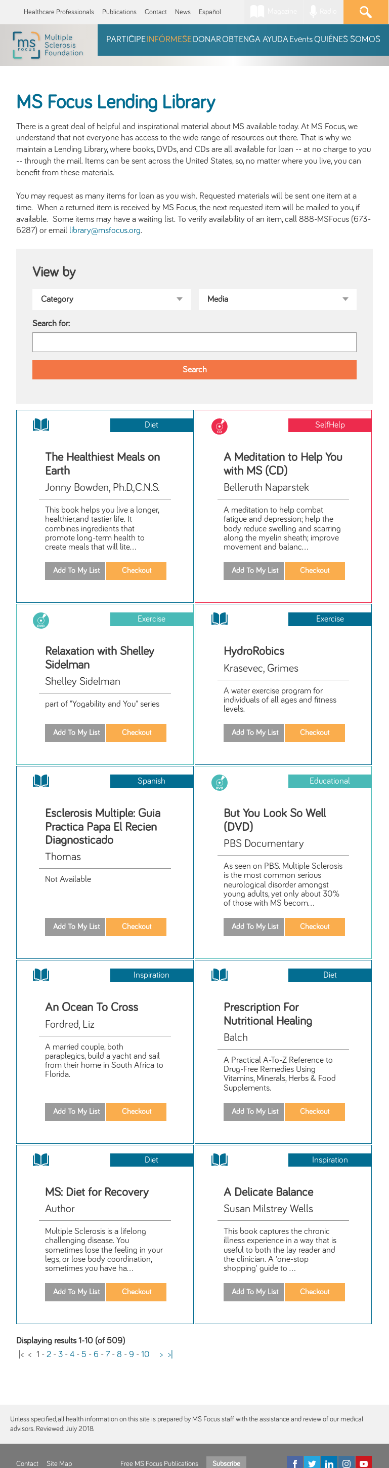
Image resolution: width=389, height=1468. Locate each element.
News (183, 12)
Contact (156, 12)
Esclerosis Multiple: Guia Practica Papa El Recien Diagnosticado (102, 826)
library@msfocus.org (105, 230)
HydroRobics (254, 651)
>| (170, 1354)
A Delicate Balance (268, 1192)
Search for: (51, 323)
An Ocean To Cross (91, 1007)
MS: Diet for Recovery (97, 1192)
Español (210, 12)
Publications (119, 12)
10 (145, 1354)
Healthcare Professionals (59, 12)
